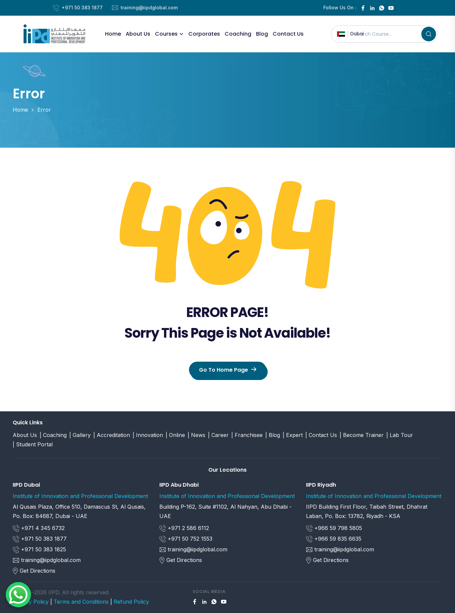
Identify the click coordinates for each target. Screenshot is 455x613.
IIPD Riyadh (321, 485)
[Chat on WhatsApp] (18, 595)
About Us (138, 34)
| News (196, 435)
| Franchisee (247, 435)
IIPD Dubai (26, 485)
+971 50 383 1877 (82, 7)
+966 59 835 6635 (333, 539)
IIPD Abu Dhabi (179, 485)
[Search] (428, 34)
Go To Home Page (227, 370)
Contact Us (288, 34)
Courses (166, 34)
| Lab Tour (399, 435)
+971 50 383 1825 (39, 549)
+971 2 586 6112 (184, 528)
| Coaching (53, 435)
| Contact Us (321, 435)
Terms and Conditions (81, 601)
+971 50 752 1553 (185, 539)
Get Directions (37, 570)
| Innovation (148, 435)
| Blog (272, 435)
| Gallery (80, 435)
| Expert (293, 435)
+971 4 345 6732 (39, 528)
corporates (204, 34)
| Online (175, 435)
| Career (218, 435)
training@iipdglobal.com (149, 7)
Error (44, 109)
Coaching (238, 34)
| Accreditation (111, 435)
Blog (262, 34)
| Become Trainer (362, 435)
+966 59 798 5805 (334, 528)
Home (113, 34)
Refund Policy (131, 601)
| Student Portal (33, 444)
